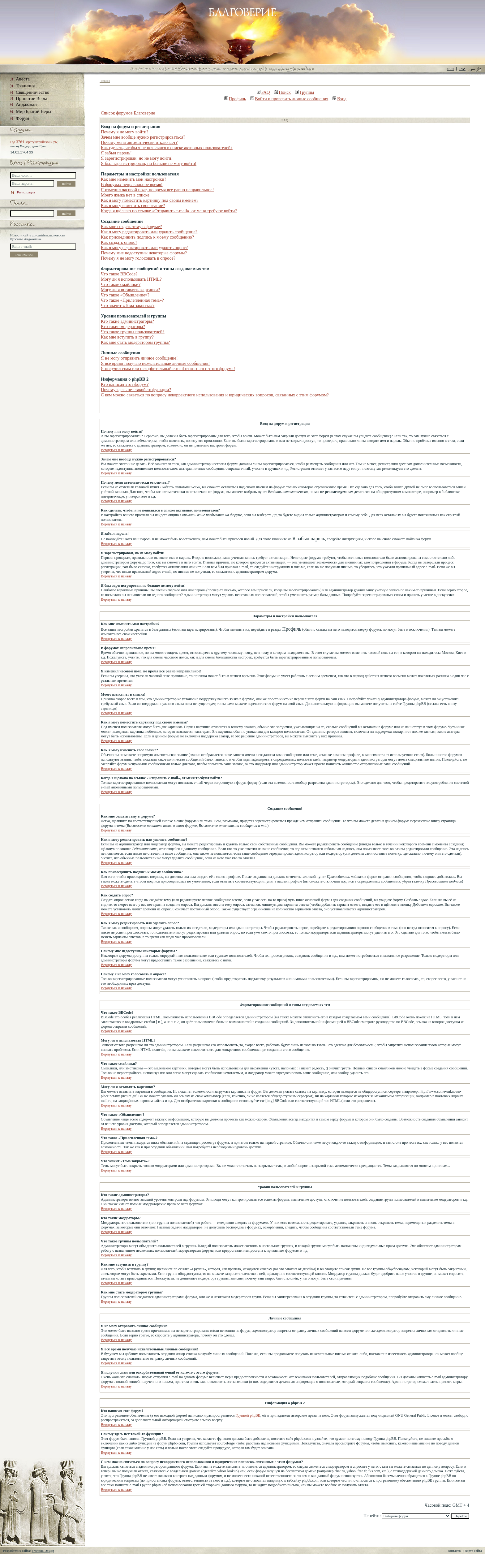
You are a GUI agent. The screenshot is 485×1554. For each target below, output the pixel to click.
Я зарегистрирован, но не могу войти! (137, 158)
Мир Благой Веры (33, 111)
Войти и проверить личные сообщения (289, 98)
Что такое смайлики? (120, 284)
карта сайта (473, 1550)
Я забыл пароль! (116, 152)
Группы (304, 92)
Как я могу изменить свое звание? (133, 205)
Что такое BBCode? (119, 273)
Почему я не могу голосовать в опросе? (138, 258)
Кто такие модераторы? (123, 326)
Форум (22, 118)
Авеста (23, 78)
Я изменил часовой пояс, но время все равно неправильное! (157, 189)
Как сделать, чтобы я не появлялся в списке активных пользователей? (167, 147)
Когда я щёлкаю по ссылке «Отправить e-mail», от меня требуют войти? (169, 210)
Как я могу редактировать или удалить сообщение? (149, 231)
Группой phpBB (248, 1415)
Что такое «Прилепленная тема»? (132, 300)
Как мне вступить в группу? (127, 337)
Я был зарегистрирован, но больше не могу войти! (148, 163)
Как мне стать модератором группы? (135, 342)
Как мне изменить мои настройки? (133, 179)
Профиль (235, 98)
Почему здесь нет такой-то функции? (136, 389)
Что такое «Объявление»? (125, 294)
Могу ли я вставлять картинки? (130, 289)
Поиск (282, 92)
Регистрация (22, 192)
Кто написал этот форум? (124, 384)
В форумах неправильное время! (131, 184)
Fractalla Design (43, 1550)
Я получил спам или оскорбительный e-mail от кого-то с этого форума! (168, 368)
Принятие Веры (31, 98)
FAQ (263, 92)
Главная (105, 81)
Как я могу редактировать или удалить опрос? (144, 247)
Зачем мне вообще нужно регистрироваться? (143, 137)
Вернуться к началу (116, 450)
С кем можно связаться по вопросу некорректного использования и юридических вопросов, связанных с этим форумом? (215, 394)
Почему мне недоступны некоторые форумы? (144, 252)
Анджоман (26, 104)
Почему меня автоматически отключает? (139, 142)
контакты (454, 1550)
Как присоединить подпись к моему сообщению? (147, 237)
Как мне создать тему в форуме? (131, 226)
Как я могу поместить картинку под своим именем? (149, 200)
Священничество (32, 92)
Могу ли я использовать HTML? (131, 279)
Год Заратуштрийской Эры (34, 142)
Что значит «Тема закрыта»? (127, 305)
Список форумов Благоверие (128, 112)
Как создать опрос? (119, 242)
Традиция (25, 85)
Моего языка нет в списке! (126, 194)
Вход (339, 98)
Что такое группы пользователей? (133, 331)
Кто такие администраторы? (127, 321)
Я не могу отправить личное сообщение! (139, 358)
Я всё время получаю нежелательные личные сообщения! (155, 363)
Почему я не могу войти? (124, 131)
